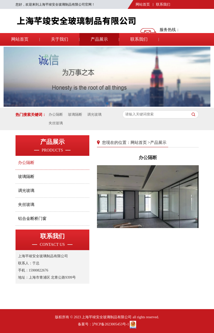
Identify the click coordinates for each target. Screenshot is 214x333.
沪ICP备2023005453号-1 (110, 324)
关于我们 (59, 39)
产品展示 (99, 39)
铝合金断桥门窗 (32, 218)
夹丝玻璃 (56, 123)
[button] (107, 102)
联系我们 (163, 4)
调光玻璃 (94, 114)
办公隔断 (56, 114)
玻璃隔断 (75, 114)
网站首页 (143, 4)
